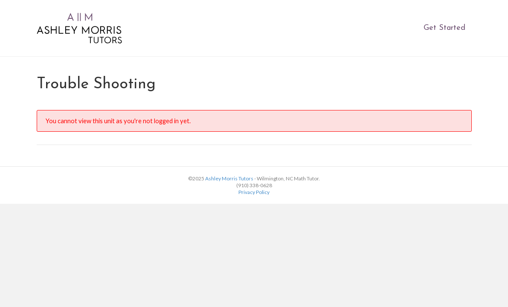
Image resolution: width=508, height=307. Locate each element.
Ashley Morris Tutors (229, 178)
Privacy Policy (254, 192)
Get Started (444, 28)
